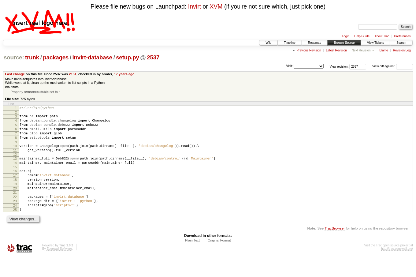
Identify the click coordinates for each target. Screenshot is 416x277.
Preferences (402, 36)
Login (345, 36)
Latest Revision (336, 50)
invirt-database (92, 57)
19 (15, 197)
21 (15, 208)
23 (15, 218)
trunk (32, 57)
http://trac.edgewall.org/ (397, 268)
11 (15, 158)
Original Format (219, 260)
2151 (72, 74)
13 (15, 167)
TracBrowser (335, 248)
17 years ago (124, 74)
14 (15, 172)
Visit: (289, 66)
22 (15, 213)
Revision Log (402, 50)
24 (15, 223)
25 (15, 228)
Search (401, 42)
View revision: (339, 66)
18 (15, 192)
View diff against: (392, 66)
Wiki (268, 42)
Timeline (289, 42)
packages (56, 57)
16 (15, 182)
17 (15, 187)
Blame (383, 50)
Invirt (194, 6)
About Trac (381, 36)
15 (15, 178)
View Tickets (375, 42)
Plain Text (192, 260)
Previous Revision (308, 50)
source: (14, 57)
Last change (15, 74)
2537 (153, 57)
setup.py (127, 57)
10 (15, 153)
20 (15, 202)
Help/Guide (362, 36)
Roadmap (314, 42)
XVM (216, 6)
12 (15, 163)
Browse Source (344, 42)
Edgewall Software (59, 268)
